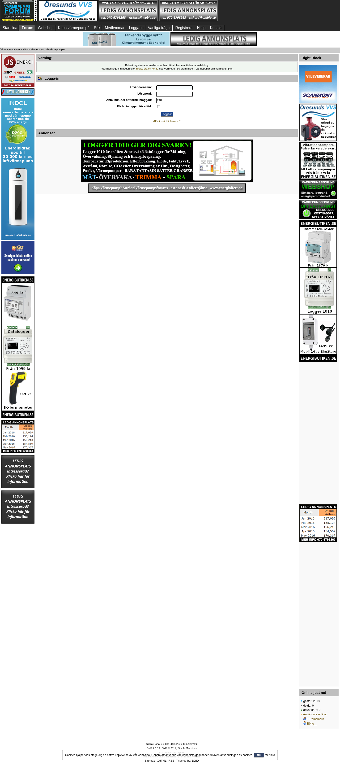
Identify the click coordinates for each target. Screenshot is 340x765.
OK (259, 755)
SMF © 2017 (169, 748)
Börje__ (312, 723)
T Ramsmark (315, 719)
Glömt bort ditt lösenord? (167, 121)
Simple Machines (187, 748)
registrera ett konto (147, 68)
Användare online (314, 714)
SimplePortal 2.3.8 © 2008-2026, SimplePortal (171, 744)
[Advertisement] (248, 10)
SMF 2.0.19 (153, 748)
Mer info (270, 755)
